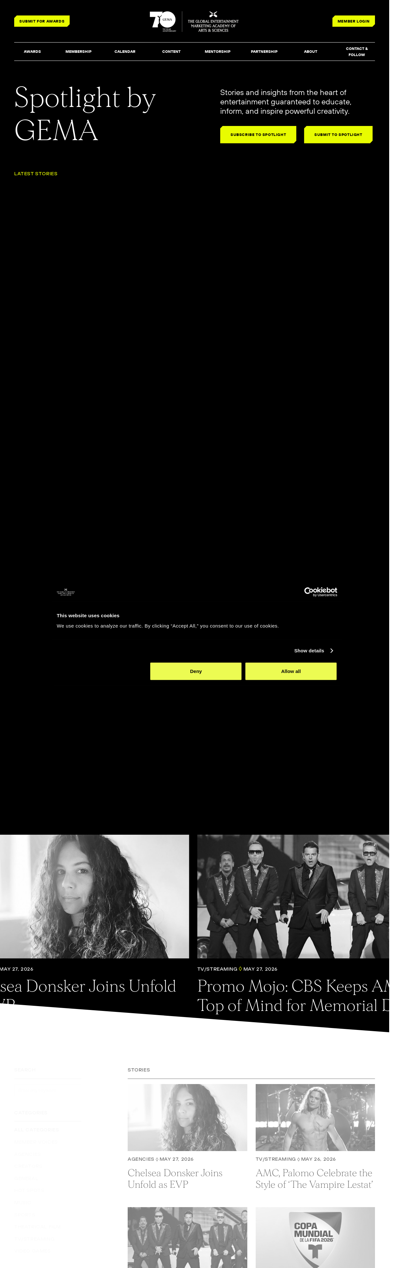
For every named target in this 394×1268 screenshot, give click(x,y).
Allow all (291, 671)
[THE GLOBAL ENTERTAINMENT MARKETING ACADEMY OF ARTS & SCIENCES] (194, 21)
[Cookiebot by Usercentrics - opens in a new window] (309, 592)
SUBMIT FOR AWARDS (41, 21)
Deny (196, 671)
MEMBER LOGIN (354, 21)
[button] (32, 52)
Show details (309, 650)
